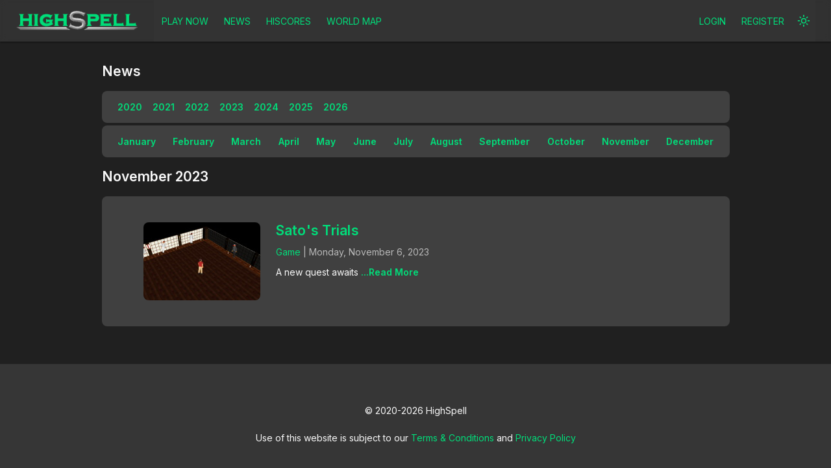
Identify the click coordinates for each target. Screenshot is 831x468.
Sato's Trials (317, 230)
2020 (130, 106)
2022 (197, 106)
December (689, 141)
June (365, 141)
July (403, 141)
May (326, 141)
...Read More (390, 272)
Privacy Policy (545, 437)
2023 (231, 106)
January (137, 141)
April (289, 141)
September (504, 141)
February (193, 141)
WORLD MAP (354, 21)
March (246, 141)
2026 (335, 106)
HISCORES (288, 21)
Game (288, 251)
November (625, 141)
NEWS (237, 21)
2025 (301, 106)
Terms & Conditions (452, 437)
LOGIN (712, 21)
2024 (266, 106)
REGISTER (762, 21)
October (566, 141)
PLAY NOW (185, 21)
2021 (164, 106)
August (446, 141)
